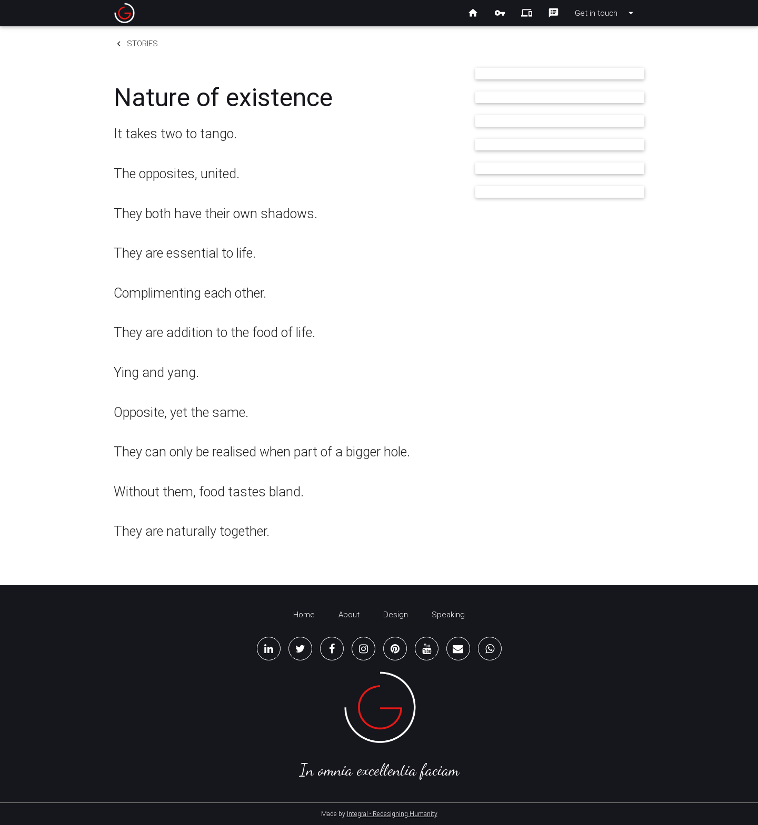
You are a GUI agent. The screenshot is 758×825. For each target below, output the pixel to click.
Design (395, 614)
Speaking (448, 614)
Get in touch (605, 13)
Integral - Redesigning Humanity (392, 814)
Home (304, 614)
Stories (136, 43)
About (349, 614)
